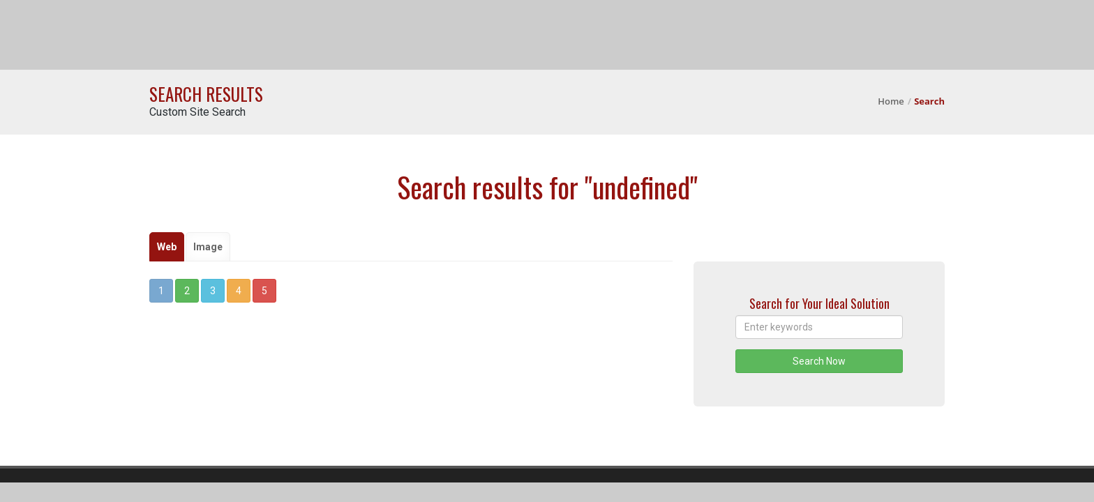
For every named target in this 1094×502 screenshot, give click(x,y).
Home (891, 101)
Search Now (819, 361)
